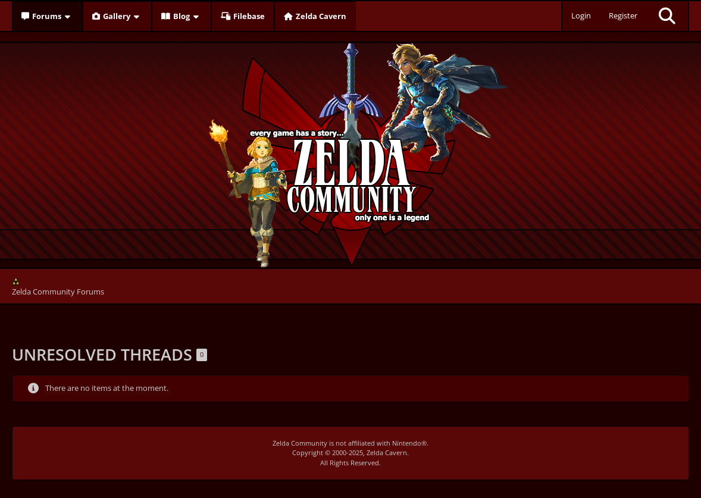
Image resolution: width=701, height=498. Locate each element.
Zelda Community (300, 443)
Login (581, 15)
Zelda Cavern (387, 452)
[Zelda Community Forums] (351, 152)
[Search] (667, 16)
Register (623, 15)
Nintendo (406, 443)
